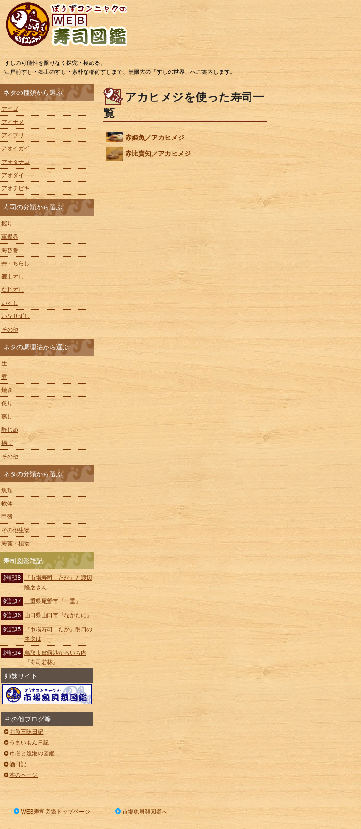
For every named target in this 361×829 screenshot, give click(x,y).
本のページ (20, 775)
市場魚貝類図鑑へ (141, 811)
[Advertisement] (318, 224)
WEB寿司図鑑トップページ (51, 811)
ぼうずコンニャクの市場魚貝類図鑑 (47, 694)
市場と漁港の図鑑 (28, 753)
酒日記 (14, 764)
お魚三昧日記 (22, 731)
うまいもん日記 (25, 742)
